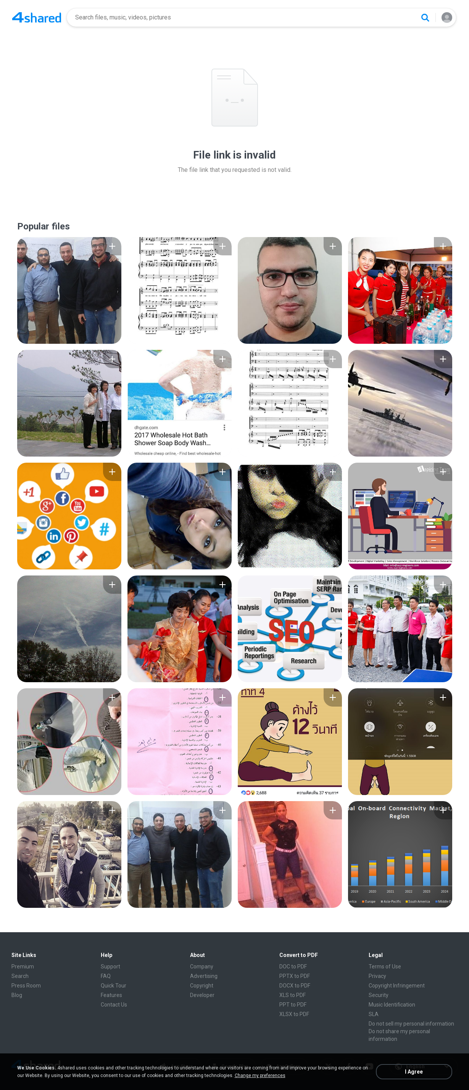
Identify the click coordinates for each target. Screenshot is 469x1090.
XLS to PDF (292, 995)
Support (110, 966)
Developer (202, 995)
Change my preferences (260, 1075)
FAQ (106, 976)
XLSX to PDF (294, 1014)
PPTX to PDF (294, 976)
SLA (374, 1014)
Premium (22, 966)
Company (201, 966)
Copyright (201, 986)
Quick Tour (113, 986)
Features (111, 995)
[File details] (69, 290)
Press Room (26, 986)
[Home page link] (36, 17)
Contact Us (114, 1005)
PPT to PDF (292, 1005)
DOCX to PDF (294, 986)
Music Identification (392, 1005)
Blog (16, 995)
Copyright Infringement (397, 986)
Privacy (377, 976)
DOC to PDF (293, 966)
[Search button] (425, 17)
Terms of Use (385, 966)
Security (378, 995)
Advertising (204, 976)
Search (20, 976)
